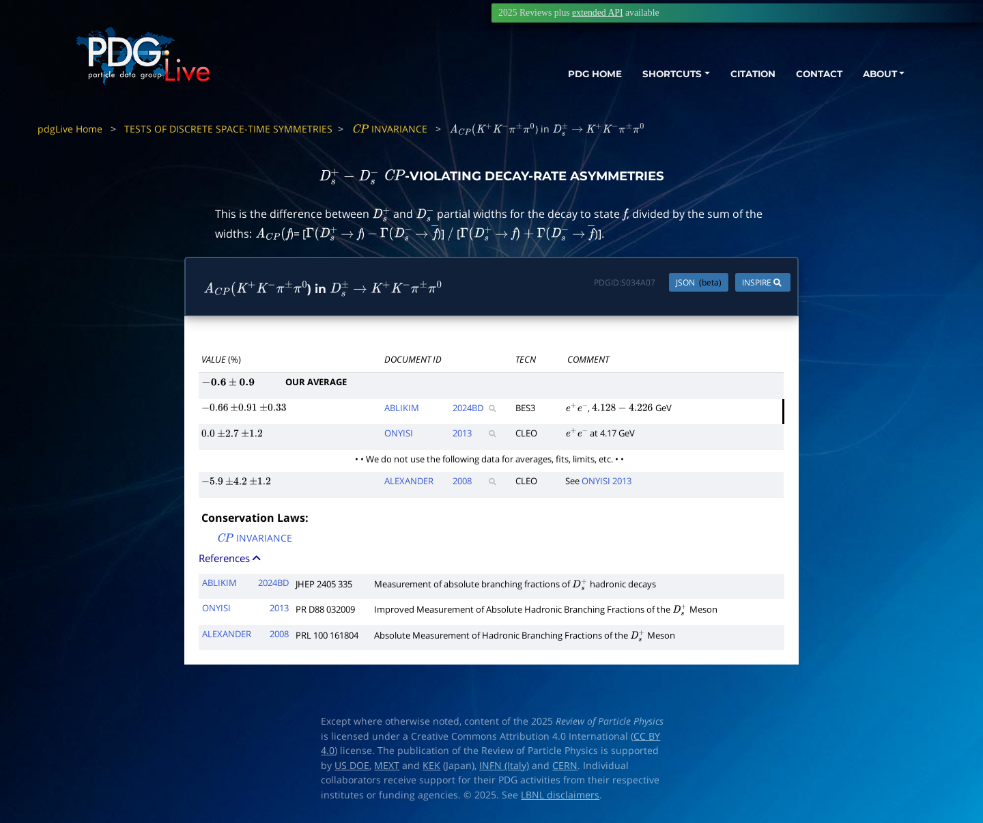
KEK (431, 765)
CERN (565, 765)
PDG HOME (571, 73)
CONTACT (812, 73)
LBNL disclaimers (560, 795)
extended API (597, 13)
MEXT (386, 765)
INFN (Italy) (504, 765)
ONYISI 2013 (606, 481)
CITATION (741, 73)
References (231, 558)
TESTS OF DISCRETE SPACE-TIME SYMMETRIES (228, 128)
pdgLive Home (70, 128)
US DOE (351, 765)
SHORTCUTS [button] (654, 73)
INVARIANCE (389, 128)
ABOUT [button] (877, 73)
